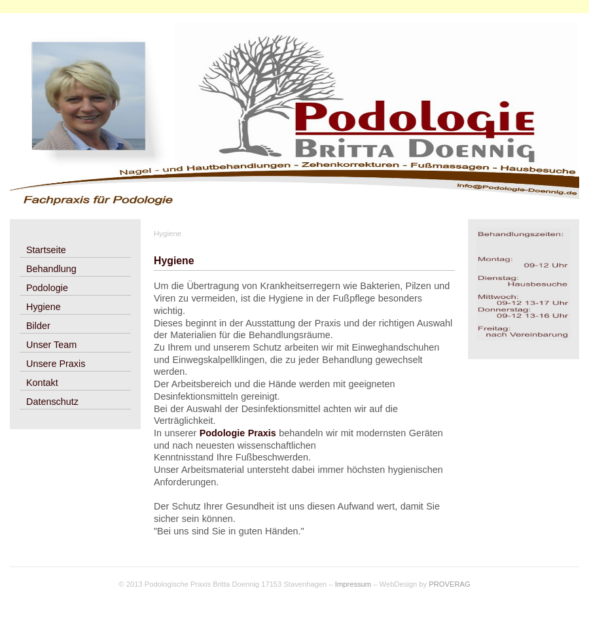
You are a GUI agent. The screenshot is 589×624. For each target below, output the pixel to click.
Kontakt (42, 382)
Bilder (38, 326)
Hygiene (43, 307)
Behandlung (51, 269)
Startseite (46, 250)
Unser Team (51, 344)
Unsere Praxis (55, 363)
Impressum (353, 584)
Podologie (47, 288)
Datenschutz (52, 401)
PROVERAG (449, 584)
